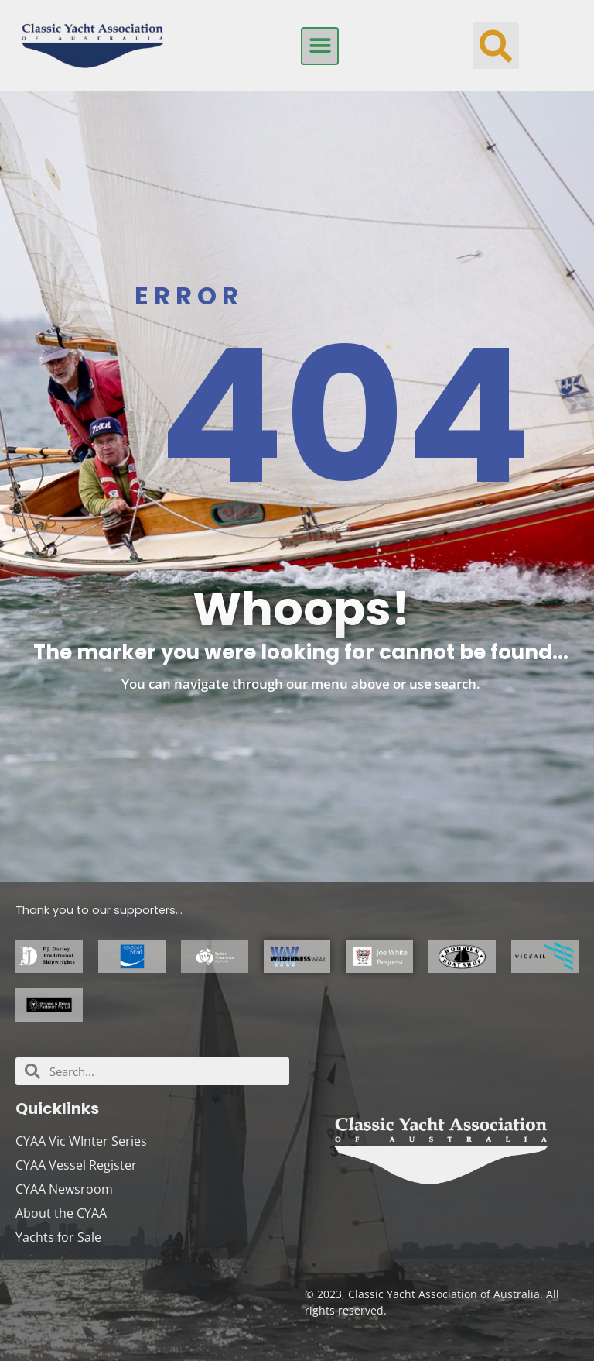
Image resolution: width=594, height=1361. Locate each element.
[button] (320, 46)
